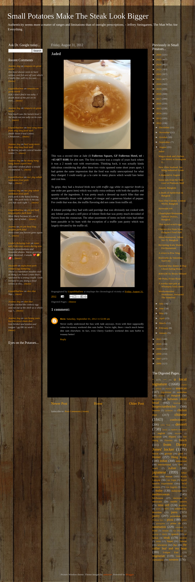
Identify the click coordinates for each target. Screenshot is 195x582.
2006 (159, 363)
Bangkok (175, 395)
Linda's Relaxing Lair (19, 243)
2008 (159, 353)
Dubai (164, 429)
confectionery (178, 419)
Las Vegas (171, 480)
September (164, 142)
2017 (159, 98)
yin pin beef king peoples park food (23, 211)
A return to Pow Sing (169, 253)
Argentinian (165, 392)
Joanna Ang (14, 66)
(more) (11, 81)
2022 (159, 74)
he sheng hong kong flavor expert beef (23, 162)
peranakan (175, 516)
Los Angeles (171, 487)
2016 (159, 103)
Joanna (12, 226)
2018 (159, 93)
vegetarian (158, 556)
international (164, 464)
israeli (155, 468)
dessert (181, 424)
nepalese (183, 505)
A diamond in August (169, 175)
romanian (179, 527)
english (161, 433)
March (162, 323)
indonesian (181, 461)
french (183, 440)
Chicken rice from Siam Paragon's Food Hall (171, 231)
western (173, 559)
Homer (156, 457)
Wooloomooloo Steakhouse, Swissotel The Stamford (171, 294)
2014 (159, 113)
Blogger (130, 574)
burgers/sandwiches (164, 406)
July (161, 303)
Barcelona (156, 399)
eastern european (179, 429)
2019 (159, 88)
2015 (159, 108)
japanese (159, 472)
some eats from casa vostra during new (25, 244)
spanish (175, 534)
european (156, 436)
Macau (184, 487)
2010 (159, 344)
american (181, 388)
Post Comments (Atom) (77, 411)
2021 (159, 79)
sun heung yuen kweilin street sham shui (24, 319)
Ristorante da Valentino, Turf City (171, 259)
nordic (158, 509)
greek (180, 453)
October (163, 137)
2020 (159, 84)
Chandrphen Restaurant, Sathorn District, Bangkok (171, 216)
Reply (63, 339)
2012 (159, 123)
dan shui (31, 291)
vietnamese (158, 559)
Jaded (161, 151)
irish (180, 464)
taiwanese (162, 544)
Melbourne (157, 498)
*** (164, 380)
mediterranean (161, 494)
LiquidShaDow (15, 88)
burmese (156, 410)
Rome (155, 530)
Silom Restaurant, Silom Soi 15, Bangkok (171, 239)
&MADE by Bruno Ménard (172, 273)
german (168, 453)
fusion (155, 453)
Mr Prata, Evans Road (170, 278)
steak (167, 537)
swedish (183, 538)
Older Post (136, 403)
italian (172, 468)
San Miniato (178, 531)
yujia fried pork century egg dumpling (22, 267)
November (164, 132)
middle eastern (178, 501)
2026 (159, 54)
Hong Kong (179, 457)
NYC (167, 508)
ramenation (159, 527)
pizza (170, 519)
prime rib (175, 523)
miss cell (163, 505)
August (163, 147)
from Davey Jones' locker (169, 447)
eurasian (178, 433)
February (164, 328)
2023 (159, 69)
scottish (155, 534)
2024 (159, 64)
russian (165, 530)
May (161, 313)
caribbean (169, 410)
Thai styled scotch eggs (170, 224)
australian (182, 392)
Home (98, 403)
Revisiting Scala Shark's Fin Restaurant (171, 246)
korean (168, 476)
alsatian (168, 388)
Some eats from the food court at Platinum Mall (171, 181)
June (161, 308)
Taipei (170, 541)
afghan (184, 384)
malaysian (176, 490)
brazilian (177, 403)
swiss (158, 541)
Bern (63, 318)
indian (163, 461)
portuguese (160, 523)
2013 (159, 118)
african (158, 388)
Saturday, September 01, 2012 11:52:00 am (88, 318)
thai (175, 544)
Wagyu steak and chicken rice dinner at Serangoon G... (172, 159)
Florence (168, 440)
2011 (159, 339)
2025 (159, 59)
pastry (156, 516)
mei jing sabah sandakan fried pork (25, 178)
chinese (72, 301)
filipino (172, 436)
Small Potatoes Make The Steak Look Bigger (78, 16)
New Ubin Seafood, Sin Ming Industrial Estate (171, 169)
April (162, 318)
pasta (174, 512)
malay (159, 490)
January (163, 333)
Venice (179, 556)
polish (184, 520)
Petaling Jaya (157, 520)
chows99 (12, 265)
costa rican (165, 425)
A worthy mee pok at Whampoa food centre (171, 285)
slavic (164, 534)
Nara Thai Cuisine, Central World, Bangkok (172, 202)
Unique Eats (170, 552)
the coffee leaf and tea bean (169, 546)
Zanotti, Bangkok (167, 187)
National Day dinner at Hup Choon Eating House (172, 267)
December (164, 127)
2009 (159, 348)
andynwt (107, 574)
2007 (159, 358)
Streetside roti (166, 208)
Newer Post (59, 403)
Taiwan (183, 541)
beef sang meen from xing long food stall (25, 129)
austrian (162, 395)
